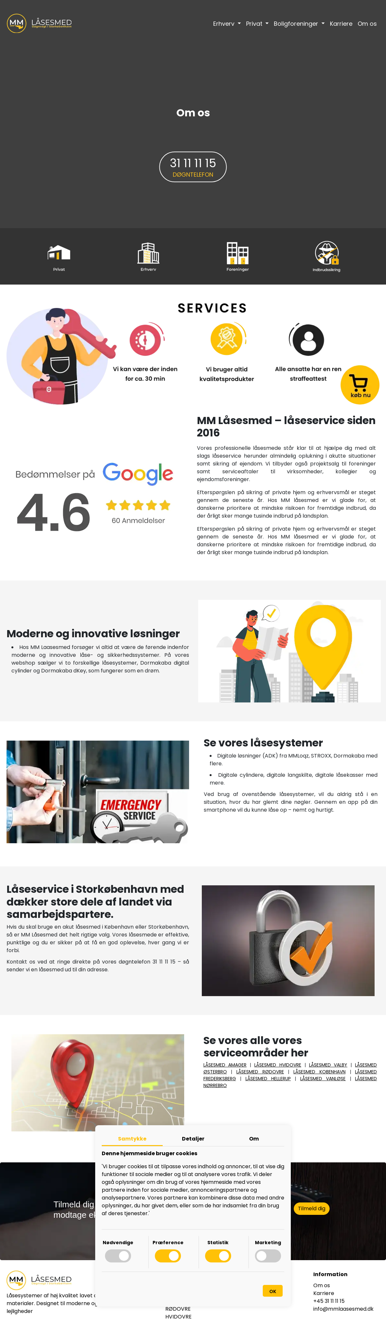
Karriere (341, 24)
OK (272, 1291)
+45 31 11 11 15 (329, 1301)
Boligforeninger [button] (297, 24)
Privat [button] (255, 24)
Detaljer (193, 1138)
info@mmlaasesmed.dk (343, 1309)
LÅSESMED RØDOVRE (260, 1071)
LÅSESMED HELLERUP (268, 1078)
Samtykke (132, 1138)
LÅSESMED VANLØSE (323, 1078)
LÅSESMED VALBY (328, 1065)
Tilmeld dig (311, 1208)
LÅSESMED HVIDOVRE (277, 1065)
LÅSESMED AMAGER (225, 1065)
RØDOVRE (178, 1309)
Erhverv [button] (224, 24)
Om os (367, 24)
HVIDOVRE (178, 1316)
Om (254, 1138)
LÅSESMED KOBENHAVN (319, 1071)
